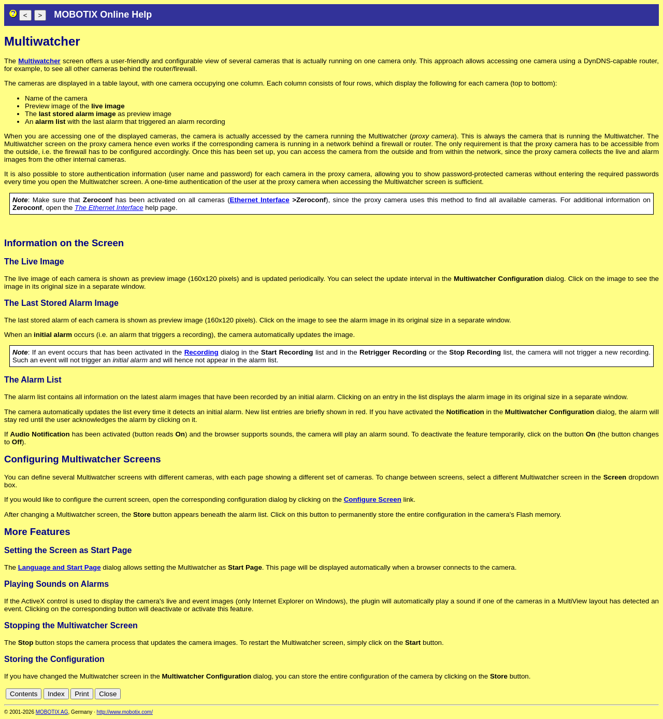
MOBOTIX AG (52, 712)
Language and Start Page (59, 567)
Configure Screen (372, 499)
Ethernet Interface (260, 200)
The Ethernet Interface (109, 208)
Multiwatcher (39, 61)
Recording (201, 352)
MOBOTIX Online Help (103, 14)
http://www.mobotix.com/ (125, 712)
